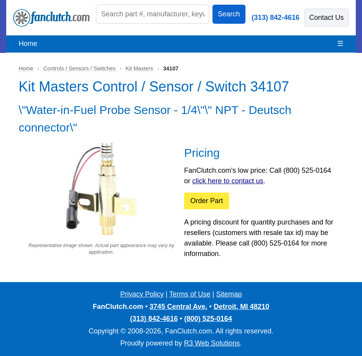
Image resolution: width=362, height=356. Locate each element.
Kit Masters (140, 68)
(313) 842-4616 (275, 17)
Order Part (206, 201)
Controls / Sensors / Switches (80, 68)
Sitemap (229, 294)
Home (28, 43)
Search (229, 14)
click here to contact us (227, 181)
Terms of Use (190, 294)
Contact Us (326, 17)
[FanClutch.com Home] (51, 18)
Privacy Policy (142, 294)
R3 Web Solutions (212, 343)
